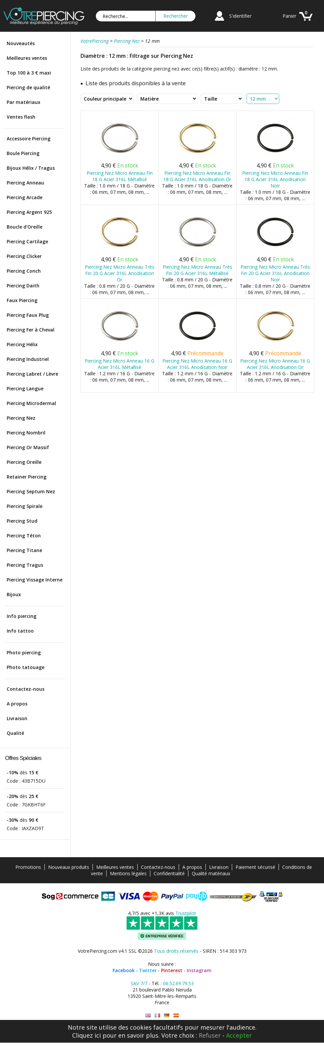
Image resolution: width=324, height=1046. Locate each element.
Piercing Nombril (26, 432)
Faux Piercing (22, 300)
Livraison (17, 718)
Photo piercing (24, 652)
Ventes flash (21, 117)
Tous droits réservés (176, 951)
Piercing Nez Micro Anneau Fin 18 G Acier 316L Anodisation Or (197, 176)
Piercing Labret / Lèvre (32, 374)
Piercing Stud (22, 521)
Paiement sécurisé (255, 867)
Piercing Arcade (24, 197)
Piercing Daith (23, 285)
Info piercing (21, 616)
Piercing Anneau (25, 182)
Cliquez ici (86, 1035)
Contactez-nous (25, 689)
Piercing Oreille (24, 462)
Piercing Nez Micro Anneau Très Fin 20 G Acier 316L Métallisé (197, 270)
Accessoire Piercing (28, 138)
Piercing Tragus (25, 565)
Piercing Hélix (22, 344)
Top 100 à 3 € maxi (29, 73)
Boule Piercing (23, 153)
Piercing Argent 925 (29, 212)
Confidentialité (169, 873)
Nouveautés (21, 43)
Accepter (239, 1035)
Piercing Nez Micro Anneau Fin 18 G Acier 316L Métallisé (120, 176)
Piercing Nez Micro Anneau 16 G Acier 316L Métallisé (119, 364)
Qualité (15, 733)
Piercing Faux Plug (28, 315)
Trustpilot (185, 913)
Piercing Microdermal (31, 403)
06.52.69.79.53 (178, 983)
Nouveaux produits (68, 867)
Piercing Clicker (24, 256)
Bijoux (14, 594)
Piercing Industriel (28, 359)
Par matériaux (23, 102)
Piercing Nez (21, 418)
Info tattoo (20, 631)
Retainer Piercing (26, 477)
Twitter (148, 970)
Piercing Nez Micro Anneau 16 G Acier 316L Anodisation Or (275, 364)
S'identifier (240, 16)
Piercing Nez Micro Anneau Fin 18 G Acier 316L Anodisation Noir (275, 179)
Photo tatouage (25, 667)
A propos (17, 703)
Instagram (199, 970)
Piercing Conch (24, 271)
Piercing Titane (24, 550)
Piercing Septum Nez (31, 491)
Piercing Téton (24, 535)
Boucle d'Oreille (24, 227)
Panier (289, 16)
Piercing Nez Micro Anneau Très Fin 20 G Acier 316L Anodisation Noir (275, 273)
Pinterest (171, 970)
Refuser (210, 1035)
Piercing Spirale (24, 506)
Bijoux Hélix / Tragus (31, 168)
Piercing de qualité (28, 87)
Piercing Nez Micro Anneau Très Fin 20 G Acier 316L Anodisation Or (119, 273)
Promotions (28, 867)
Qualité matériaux (211, 873)
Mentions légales (128, 873)
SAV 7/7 (139, 983)
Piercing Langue (25, 388)
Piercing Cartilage (27, 241)
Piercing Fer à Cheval (30, 329)
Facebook (124, 970)
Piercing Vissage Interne (34, 579)
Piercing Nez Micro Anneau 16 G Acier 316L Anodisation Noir (197, 364)
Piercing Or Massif (28, 447)
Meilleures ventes (27, 58)
